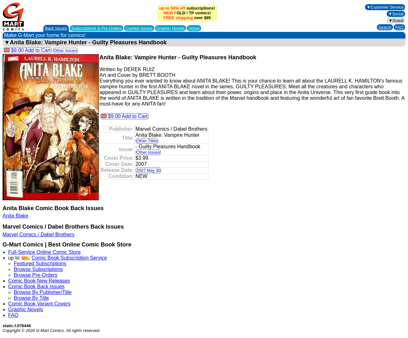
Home (194, 28)
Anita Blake (15, 215)
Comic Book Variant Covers (39, 303)
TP (191, 13)
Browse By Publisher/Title (43, 292)
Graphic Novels (171, 28)
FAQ (399, 27)
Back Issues (56, 28)
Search (384, 27)
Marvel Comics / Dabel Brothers (39, 234)
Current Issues (139, 28)
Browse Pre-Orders (35, 275)
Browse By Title (31, 298)
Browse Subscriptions (38, 269)
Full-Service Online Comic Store (44, 252)
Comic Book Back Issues (36, 286)
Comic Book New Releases (39, 280)
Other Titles (146, 140)
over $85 (187, 17)
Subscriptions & (96, 28)
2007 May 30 (148, 170)
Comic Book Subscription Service (69, 258)
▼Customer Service (385, 7)
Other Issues (65, 50)
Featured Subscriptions (40, 263)
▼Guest (396, 20)
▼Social (396, 13)
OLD (181, 13)
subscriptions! (187, 8)
